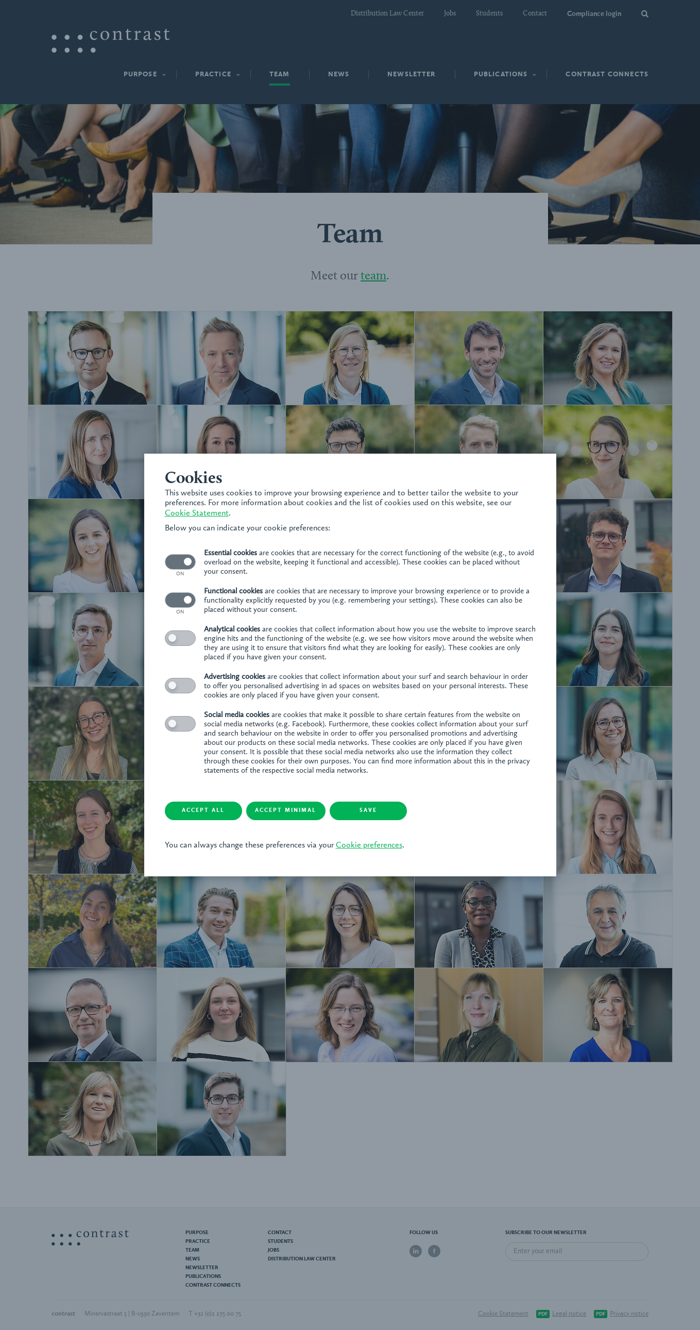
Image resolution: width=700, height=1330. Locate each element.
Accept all (203, 810)
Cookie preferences (369, 845)
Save (368, 810)
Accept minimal (285, 810)
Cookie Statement (197, 513)
